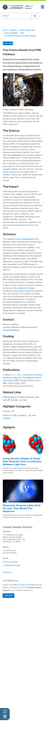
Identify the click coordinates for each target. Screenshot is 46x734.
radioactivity (16, 155)
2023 (22, 33)
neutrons (12, 172)
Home (5, 30)
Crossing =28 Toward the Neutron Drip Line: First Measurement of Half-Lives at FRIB (22, 377)
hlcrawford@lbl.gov (11, 330)
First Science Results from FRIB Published (20, 36)
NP (12, 411)
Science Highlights (11, 33)
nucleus (6, 175)
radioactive (22, 288)
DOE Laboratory (20, 415)
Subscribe (8, 595)
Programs (13, 30)
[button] (35, 16)
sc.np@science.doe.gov (12, 565)
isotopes (14, 147)
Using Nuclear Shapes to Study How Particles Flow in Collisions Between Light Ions (22, 461)
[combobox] (16, 16)
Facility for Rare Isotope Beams (20, 239)
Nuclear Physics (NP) (27, 30)
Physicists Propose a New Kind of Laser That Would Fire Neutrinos (21, 508)
